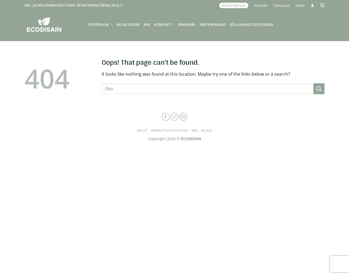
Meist (300, 5)
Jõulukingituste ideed (251, 24)
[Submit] (319, 88)
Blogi (206, 130)
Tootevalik (100, 24)
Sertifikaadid (213, 24)
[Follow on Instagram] (174, 117)
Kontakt (260, 5)
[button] (312, 5)
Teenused (281, 5)
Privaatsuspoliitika (169, 130)
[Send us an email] (183, 117)
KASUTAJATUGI (234, 5)
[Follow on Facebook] (166, 117)
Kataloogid (128, 24)
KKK (147, 24)
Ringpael (187, 24)
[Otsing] (322, 5)
